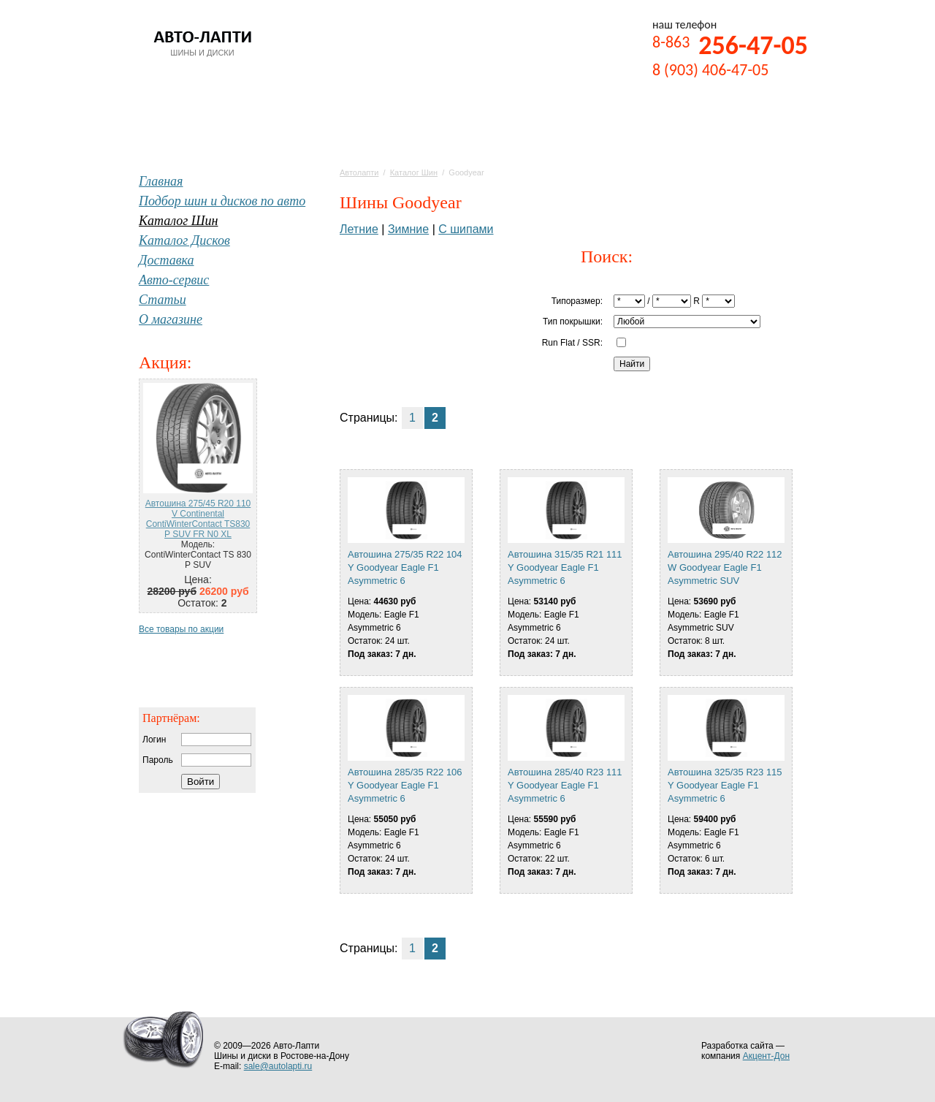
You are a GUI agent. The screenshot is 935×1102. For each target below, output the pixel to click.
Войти (200, 781)
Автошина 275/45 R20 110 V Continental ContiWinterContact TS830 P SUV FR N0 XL (198, 518)
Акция (163, 362)
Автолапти (359, 172)
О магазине (170, 319)
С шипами (465, 229)
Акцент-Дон (766, 1056)
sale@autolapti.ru (278, 1066)
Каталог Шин (414, 172)
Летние (359, 229)
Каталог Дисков (184, 240)
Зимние (408, 229)
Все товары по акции (181, 629)
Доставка (166, 260)
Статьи (162, 299)
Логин (154, 739)
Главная (161, 181)
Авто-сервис (174, 280)
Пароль (157, 760)
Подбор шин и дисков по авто (222, 201)
